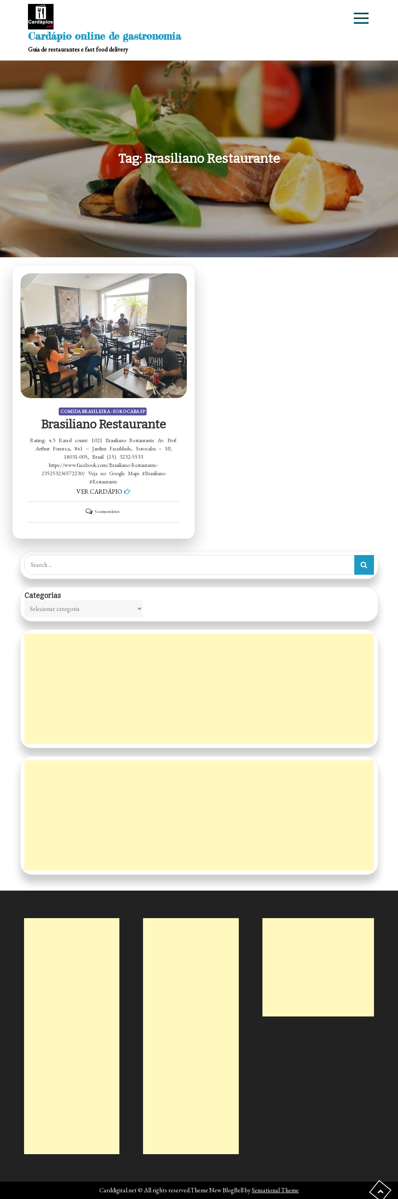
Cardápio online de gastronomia (104, 36)
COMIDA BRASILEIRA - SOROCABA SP (102, 411)
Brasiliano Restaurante (103, 424)
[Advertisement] (199, 689)
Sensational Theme (275, 1190)
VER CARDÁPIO (99, 491)
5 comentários (107, 511)
